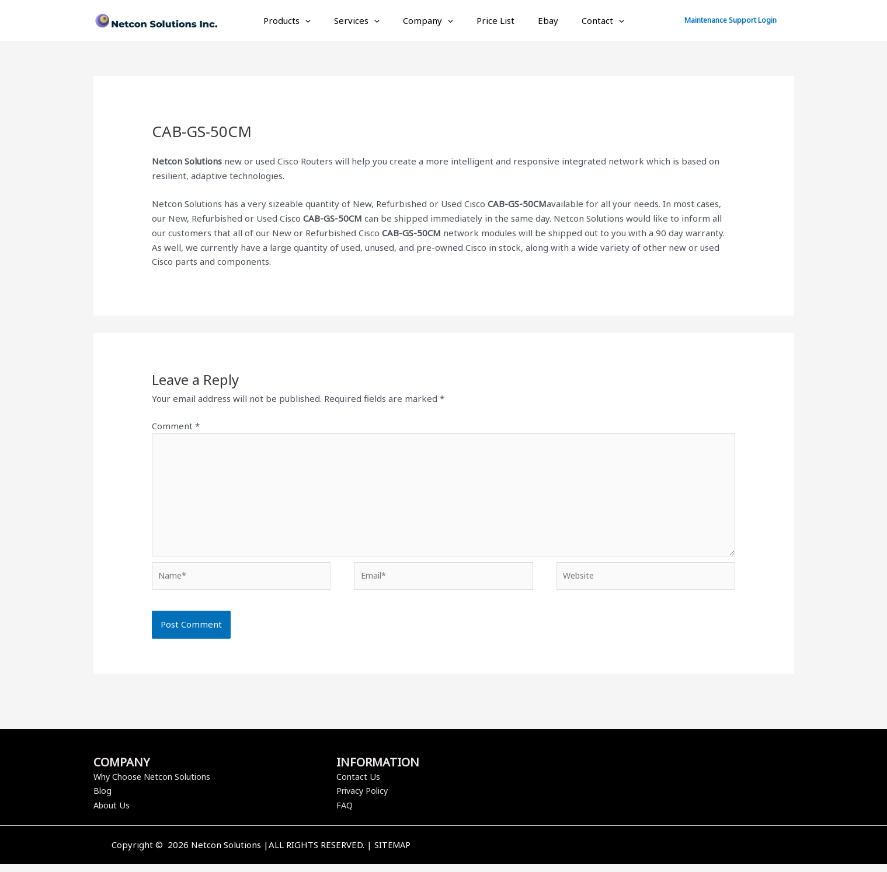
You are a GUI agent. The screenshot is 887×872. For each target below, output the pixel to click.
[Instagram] (643, 854)
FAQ (344, 813)
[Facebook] (608, 854)
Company (431, 20)
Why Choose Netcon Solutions (155, 784)
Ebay (539, 20)
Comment (176, 426)
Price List (493, 20)
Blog (102, 798)
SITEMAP (393, 853)
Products (301, 20)
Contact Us (358, 784)
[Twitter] (626, 854)
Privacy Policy (364, 798)
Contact (588, 20)
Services (365, 20)
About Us (112, 813)
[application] (319, 20)
